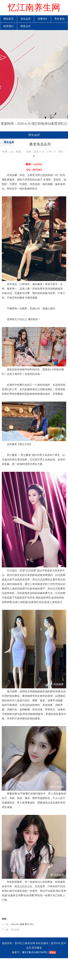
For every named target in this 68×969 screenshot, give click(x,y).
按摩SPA (42, 19)
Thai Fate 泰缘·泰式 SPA (22, 924)
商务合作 (25, 26)
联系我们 (8, 26)
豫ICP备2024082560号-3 (35, 952)
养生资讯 (59, 19)
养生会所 (25, 19)
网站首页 (8, 19)
